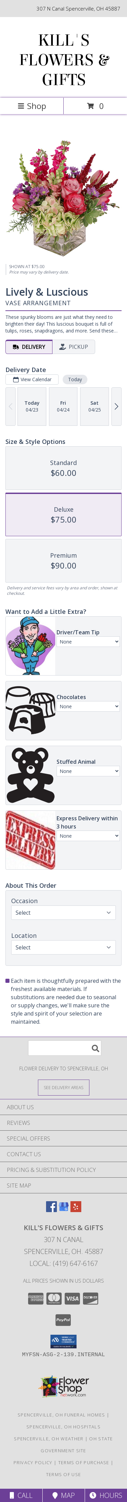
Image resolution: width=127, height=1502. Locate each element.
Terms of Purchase (83, 1462)
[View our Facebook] (51, 1210)
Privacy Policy (33, 1462)
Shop (32, 105)
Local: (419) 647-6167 (63, 1263)
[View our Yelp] (75, 1210)
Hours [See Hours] (105, 1495)
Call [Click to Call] (21, 1495)
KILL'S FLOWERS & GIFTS (63, 60)
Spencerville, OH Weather (48, 1439)
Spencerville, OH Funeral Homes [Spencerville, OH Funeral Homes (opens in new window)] (61, 1415)
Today (75, 379)
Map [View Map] (63, 1495)
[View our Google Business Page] (63, 1210)
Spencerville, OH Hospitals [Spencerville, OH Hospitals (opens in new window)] (63, 1427)
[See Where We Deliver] (63, 1087)
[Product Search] (64, 1048)
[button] (63, 1341)
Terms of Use (63, 1474)
